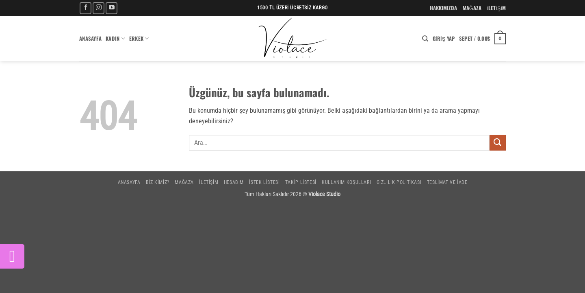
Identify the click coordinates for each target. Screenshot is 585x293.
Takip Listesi (300, 182)
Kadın (115, 39)
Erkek (139, 39)
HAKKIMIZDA (443, 8)
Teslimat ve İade (447, 182)
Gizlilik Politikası (399, 182)
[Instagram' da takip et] (98, 8)
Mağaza (184, 182)
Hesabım (234, 182)
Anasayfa (90, 38)
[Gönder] (498, 143)
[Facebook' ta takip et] (85, 8)
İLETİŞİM (496, 8)
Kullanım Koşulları (346, 182)
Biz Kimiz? (157, 182)
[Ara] (425, 38)
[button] (444, 38)
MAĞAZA (472, 8)
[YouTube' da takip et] (111, 8)
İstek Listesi (264, 182)
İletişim (208, 182)
